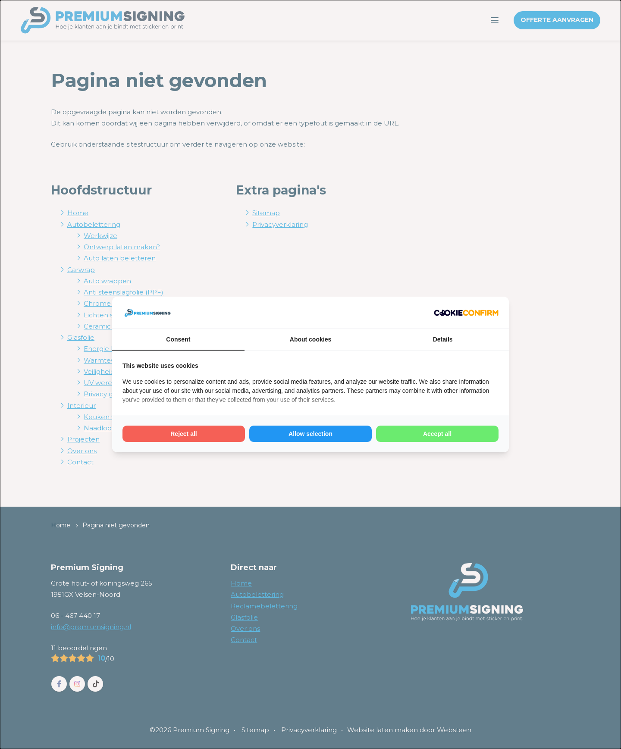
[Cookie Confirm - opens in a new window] (466, 312)
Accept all (437, 433)
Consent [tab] (178, 339)
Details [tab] (443, 339)
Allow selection (310, 433)
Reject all (183, 433)
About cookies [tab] (310, 339)
